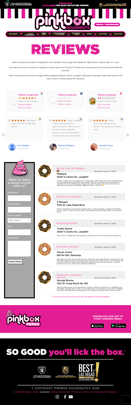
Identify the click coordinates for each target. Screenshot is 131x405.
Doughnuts (13, 33)
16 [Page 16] (82, 297)
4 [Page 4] (57, 297)
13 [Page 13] (74, 297)
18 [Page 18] (87, 297)
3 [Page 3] (55, 297)
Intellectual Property (104, 391)
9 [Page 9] (65, 297)
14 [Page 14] (77, 297)
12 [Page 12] (72, 297)
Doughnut (76, 34)
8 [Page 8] (64, 297)
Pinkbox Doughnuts (67, 95)
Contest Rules (22, 391)
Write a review (24, 108)
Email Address (14, 204)
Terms (86, 391)
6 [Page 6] (60, 297)
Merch (89, 33)
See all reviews (24, 104)
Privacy (76, 391)
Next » (107, 297)
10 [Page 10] (67, 297)
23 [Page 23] (100, 297)
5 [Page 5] (59, 297)
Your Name (12, 193)
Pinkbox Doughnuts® (28, 95)
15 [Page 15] (79, 297)
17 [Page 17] (84, 297)
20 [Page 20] (91, 297)
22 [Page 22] (97, 297)
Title (10, 227)
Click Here (48, 5)
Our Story (118, 33)
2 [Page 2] (53, 297)
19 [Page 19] (89, 297)
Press (54, 391)
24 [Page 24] (102, 297)
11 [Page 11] (70, 297)
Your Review (13, 238)
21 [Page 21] (94, 297)
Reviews (65, 391)
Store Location (14, 215)
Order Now (43, 34)
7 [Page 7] (62, 297)
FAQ (35, 391)
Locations (103, 33)
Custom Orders (59, 34)
